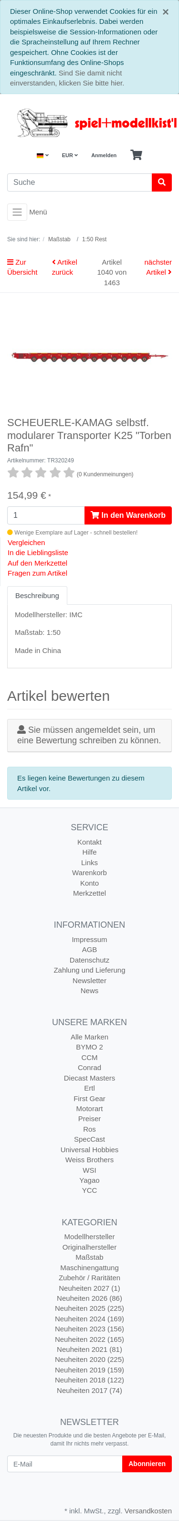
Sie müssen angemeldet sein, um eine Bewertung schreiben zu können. (89, 735)
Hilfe (89, 852)
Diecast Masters (90, 1078)
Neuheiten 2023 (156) (89, 1329)
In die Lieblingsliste (38, 552)
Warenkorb (89, 872)
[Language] (42, 155)
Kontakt (89, 842)
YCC (89, 1190)
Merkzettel (89, 893)
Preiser (89, 1118)
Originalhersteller (89, 1247)
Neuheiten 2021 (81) (89, 1349)
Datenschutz (89, 960)
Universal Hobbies (90, 1150)
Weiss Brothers (89, 1160)
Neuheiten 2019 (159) (89, 1370)
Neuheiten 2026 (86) (89, 1298)
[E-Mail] (65, 1464)
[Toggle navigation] (17, 212)
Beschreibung (37, 595)
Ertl (89, 1088)
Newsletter (89, 980)
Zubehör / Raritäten (89, 1278)
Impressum (89, 939)
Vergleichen (26, 542)
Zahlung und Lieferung (89, 970)
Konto (89, 883)
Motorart (89, 1108)
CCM (89, 1057)
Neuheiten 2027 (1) (89, 1288)
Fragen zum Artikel (37, 573)
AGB (89, 949)
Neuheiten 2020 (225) (89, 1359)
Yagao (89, 1180)
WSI (89, 1170)
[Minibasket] (136, 155)
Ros (89, 1129)
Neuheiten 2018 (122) (89, 1380)
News (90, 990)
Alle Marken (89, 1037)
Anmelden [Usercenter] (103, 155)
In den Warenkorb (128, 515)
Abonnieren (147, 1463)
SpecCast (89, 1139)
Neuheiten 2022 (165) (89, 1339)
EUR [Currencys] (70, 155)
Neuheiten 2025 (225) (89, 1308)
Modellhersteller (89, 1236)
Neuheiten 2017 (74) (89, 1390)
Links (89, 862)
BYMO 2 (89, 1047)
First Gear (89, 1098)
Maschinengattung (89, 1268)
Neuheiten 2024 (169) (89, 1319)
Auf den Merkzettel (37, 563)
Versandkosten (148, 1511)
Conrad (89, 1067)
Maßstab (89, 1257)
